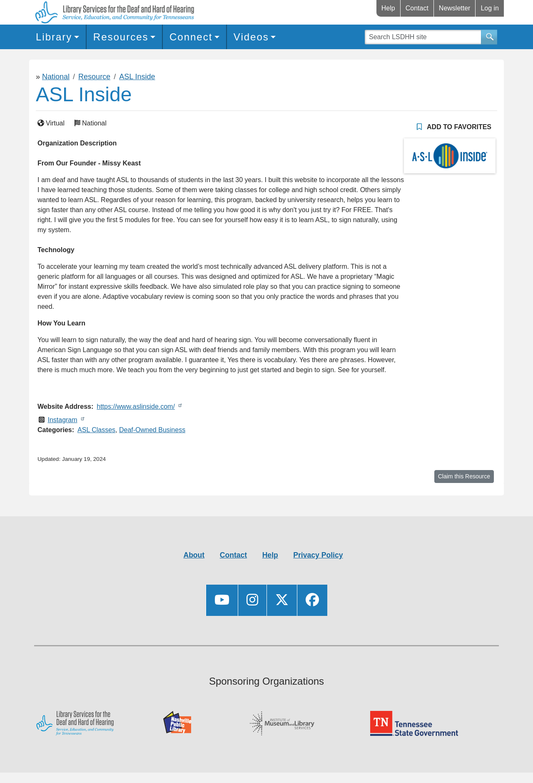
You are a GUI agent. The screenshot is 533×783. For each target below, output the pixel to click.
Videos (251, 37)
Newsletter (455, 8)
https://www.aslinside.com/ (136, 406)
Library (54, 37)
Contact (417, 8)
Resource (94, 77)
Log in (490, 8)
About (193, 555)
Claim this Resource (464, 476)
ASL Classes (96, 429)
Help (388, 8)
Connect (190, 37)
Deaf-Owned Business (152, 429)
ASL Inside (137, 77)
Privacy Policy (318, 555)
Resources (121, 37)
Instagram (62, 419)
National (56, 77)
